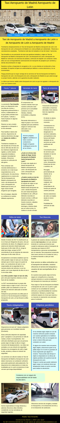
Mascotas (40, 35)
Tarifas (25, 35)
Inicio (10, 35)
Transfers (56, 35)
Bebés (48, 35)
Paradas (17, 35)
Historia (32, 35)
